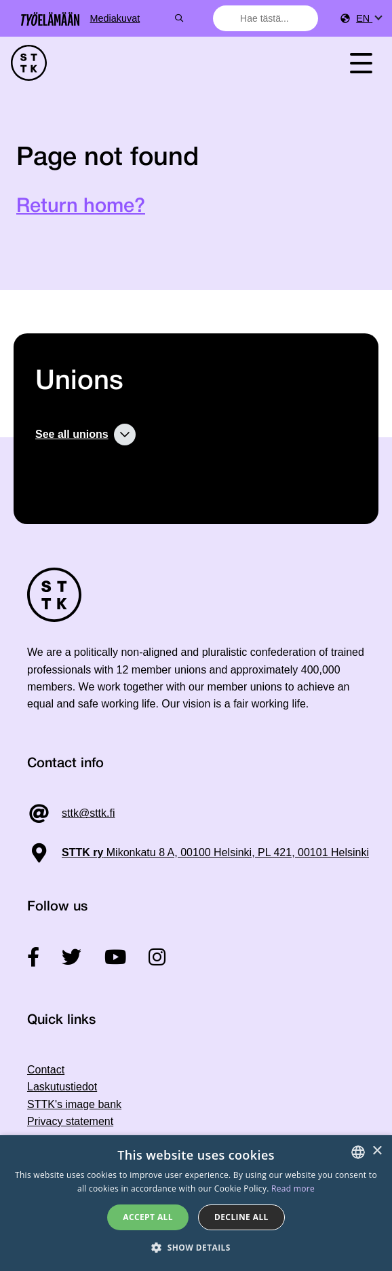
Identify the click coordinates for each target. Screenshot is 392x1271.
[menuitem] (369, 18)
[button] (196, 1247)
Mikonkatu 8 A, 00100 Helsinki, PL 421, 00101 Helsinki (215, 852)
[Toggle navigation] (361, 63)
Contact (45, 1069)
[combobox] (267, 18)
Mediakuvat (165, 18)
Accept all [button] (148, 1217)
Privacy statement (70, 1121)
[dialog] (196, 1203)
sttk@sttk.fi (88, 813)
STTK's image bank (74, 1104)
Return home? (80, 207)
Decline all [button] (241, 1217)
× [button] (377, 1151)
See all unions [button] (72, 434)
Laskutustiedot (62, 1086)
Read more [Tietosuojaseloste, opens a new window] (293, 1188)
